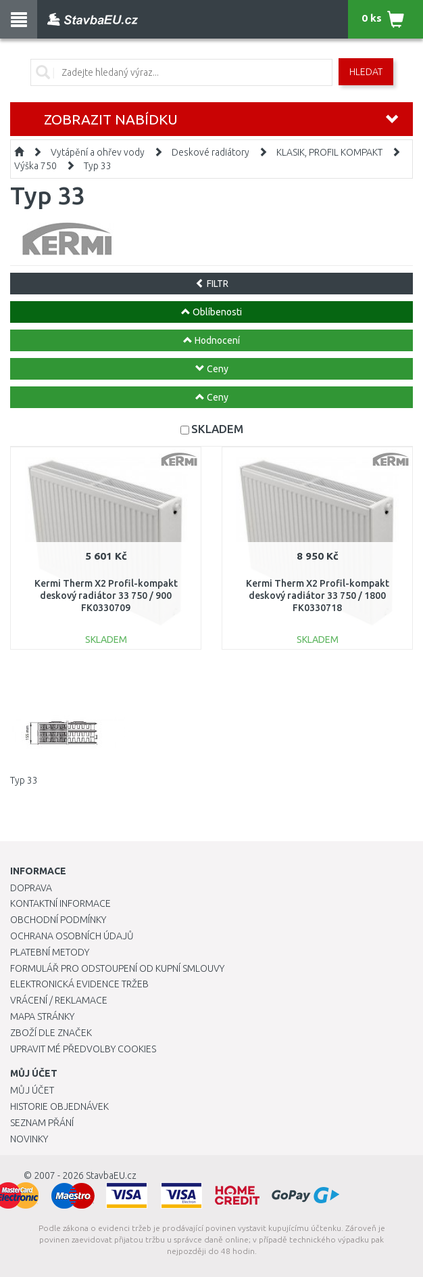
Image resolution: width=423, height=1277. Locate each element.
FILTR (211, 283)
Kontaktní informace (60, 903)
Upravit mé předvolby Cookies (83, 1049)
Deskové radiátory (210, 152)
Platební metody (49, 952)
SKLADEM (217, 428)
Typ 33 (97, 165)
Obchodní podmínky (58, 919)
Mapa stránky (42, 1016)
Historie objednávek (59, 1106)
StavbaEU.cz (111, 1175)
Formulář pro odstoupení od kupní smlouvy (117, 968)
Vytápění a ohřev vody (98, 152)
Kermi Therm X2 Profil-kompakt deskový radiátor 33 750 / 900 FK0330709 (106, 595)
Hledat (365, 71)
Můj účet (32, 1090)
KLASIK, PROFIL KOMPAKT (329, 152)
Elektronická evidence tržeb (79, 984)
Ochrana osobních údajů (72, 936)
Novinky (29, 1139)
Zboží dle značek (51, 1032)
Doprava (31, 887)
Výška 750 (35, 165)
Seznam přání (42, 1122)
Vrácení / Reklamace (58, 1000)
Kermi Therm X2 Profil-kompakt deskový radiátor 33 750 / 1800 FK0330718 (317, 595)
